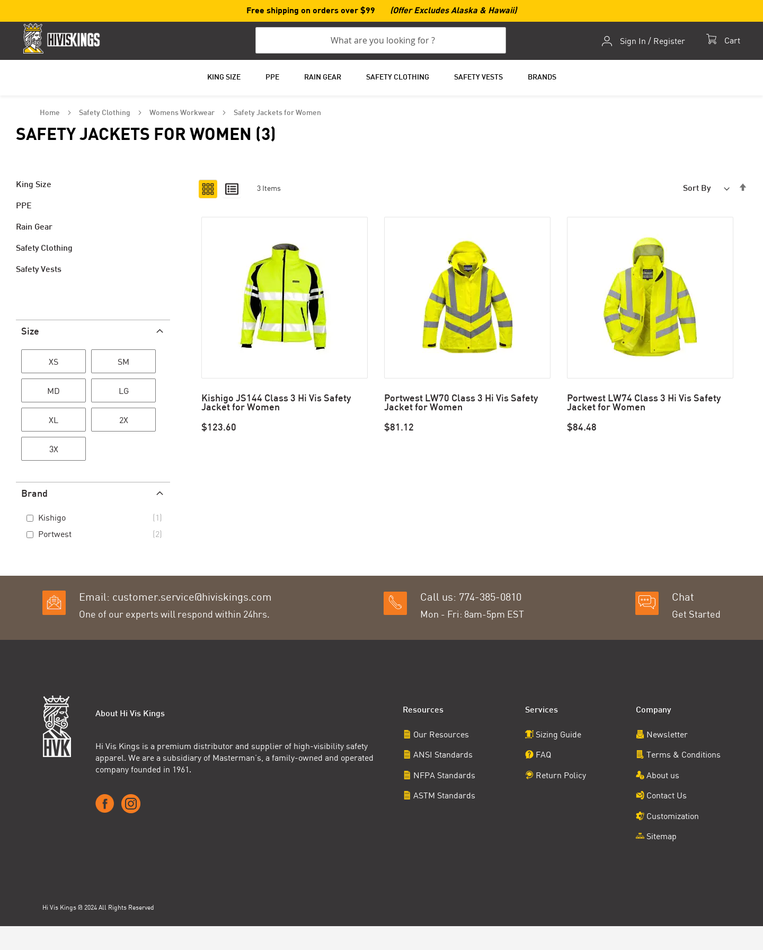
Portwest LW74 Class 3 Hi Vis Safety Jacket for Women (644, 403)
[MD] (53, 392)
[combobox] (380, 41)
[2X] (123, 421)
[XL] (53, 421)
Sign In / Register (652, 41)
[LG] (123, 392)
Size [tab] (30, 332)
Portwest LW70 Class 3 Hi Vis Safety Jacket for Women (461, 403)
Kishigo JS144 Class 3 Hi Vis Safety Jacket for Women (276, 403)
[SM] (123, 363)
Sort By (697, 189)
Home (50, 113)
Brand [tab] (34, 494)
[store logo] (63, 38)
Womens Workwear (182, 113)
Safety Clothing (105, 113)
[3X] (53, 450)
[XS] (53, 363)
